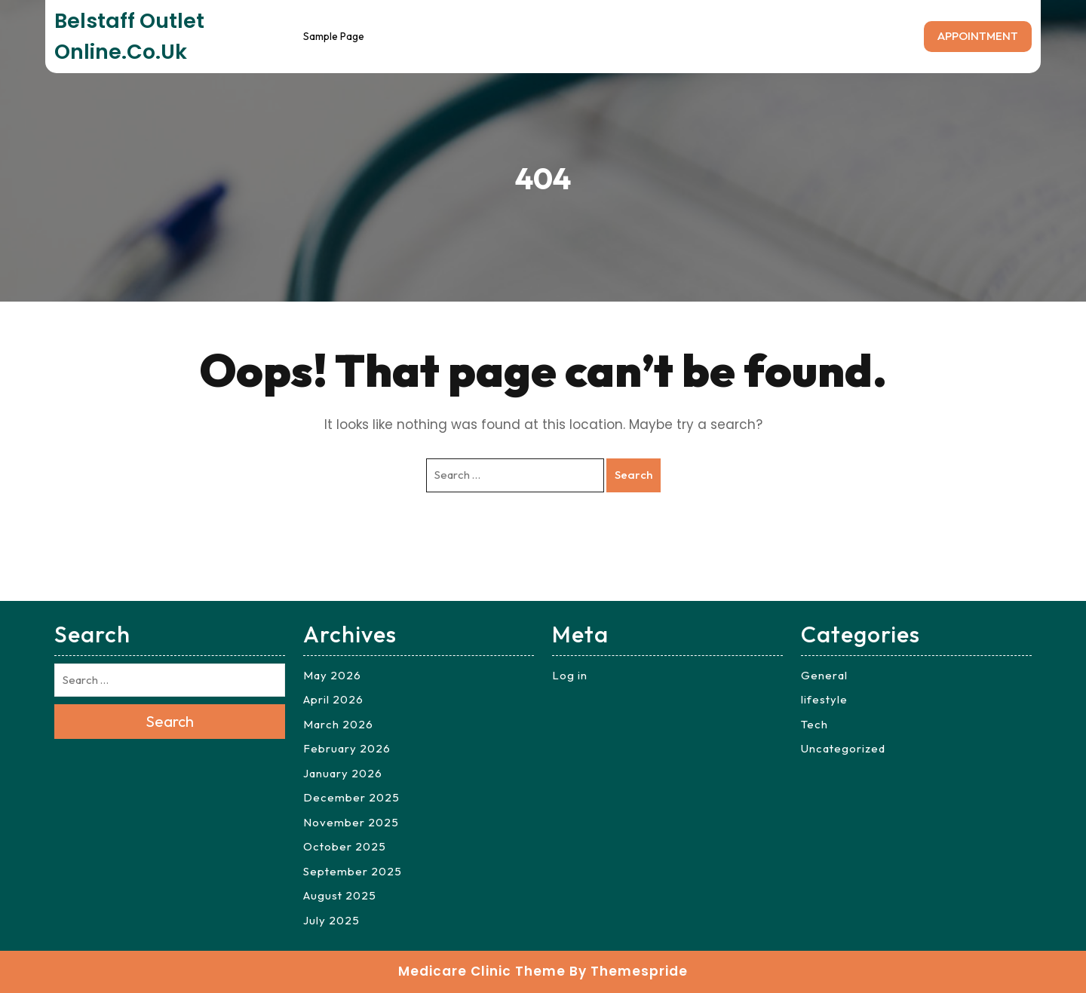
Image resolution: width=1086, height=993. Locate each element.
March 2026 (338, 724)
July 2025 (331, 920)
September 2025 (352, 871)
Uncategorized (843, 748)
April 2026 (333, 699)
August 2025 (339, 895)
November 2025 (351, 822)
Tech (814, 724)
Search (633, 474)
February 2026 (347, 748)
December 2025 (351, 797)
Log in (569, 675)
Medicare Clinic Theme (482, 971)
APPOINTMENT (977, 36)
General (824, 675)
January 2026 (342, 773)
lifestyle (824, 699)
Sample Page (333, 36)
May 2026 (332, 675)
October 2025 (344, 846)
